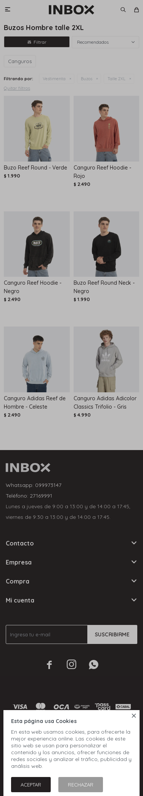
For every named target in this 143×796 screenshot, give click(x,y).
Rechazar (80, 785)
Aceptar (31, 785)
